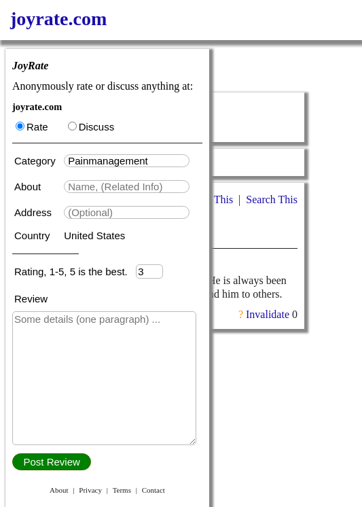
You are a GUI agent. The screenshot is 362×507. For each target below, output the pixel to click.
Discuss (91, 127)
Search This (271, 199)
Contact (153, 490)
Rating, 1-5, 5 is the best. (75, 271)
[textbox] (126, 160)
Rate (32, 127)
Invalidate (267, 314)
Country (33, 235)
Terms (122, 490)
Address (34, 212)
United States (94, 235)
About (28, 186)
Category (37, 161)
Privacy (90, 490)
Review (31, 298)
